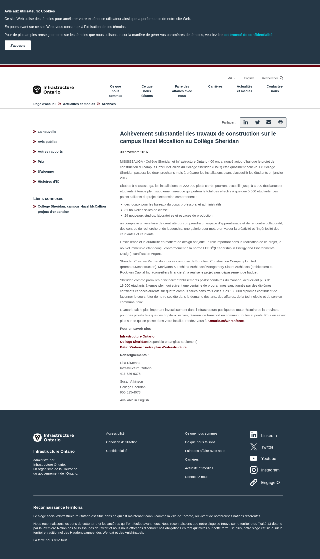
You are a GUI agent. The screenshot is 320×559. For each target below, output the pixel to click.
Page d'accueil (44, 104)
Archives (109, 104)
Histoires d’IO (49, 181)
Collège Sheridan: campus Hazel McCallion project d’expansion (72, 209)
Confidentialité (116, 451)
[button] (246, 122)
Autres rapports (50, 151)
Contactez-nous (275, 89)
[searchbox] (270, 78)
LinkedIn (269, 435)
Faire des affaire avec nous (205, 451)
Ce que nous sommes (115, 91)
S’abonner (46, 171)
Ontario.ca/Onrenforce (226, 321)
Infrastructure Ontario (137, 336)
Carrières (215, 86)
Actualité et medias (199, 468)
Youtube (268, 458)
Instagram (270, 470)
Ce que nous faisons (147, 91)
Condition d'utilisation (122, 442)
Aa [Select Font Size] (231, 78)
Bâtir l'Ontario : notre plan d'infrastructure (153, 347)
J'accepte (17, 45)
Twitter (267, 447)
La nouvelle (47, 132)
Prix (41, 161)
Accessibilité (115, 433)
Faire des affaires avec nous (182, 91)
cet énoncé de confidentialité (248, 35)
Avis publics (47, 142)
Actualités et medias (244, 89)
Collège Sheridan (133, 341)
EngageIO (270, 482)
